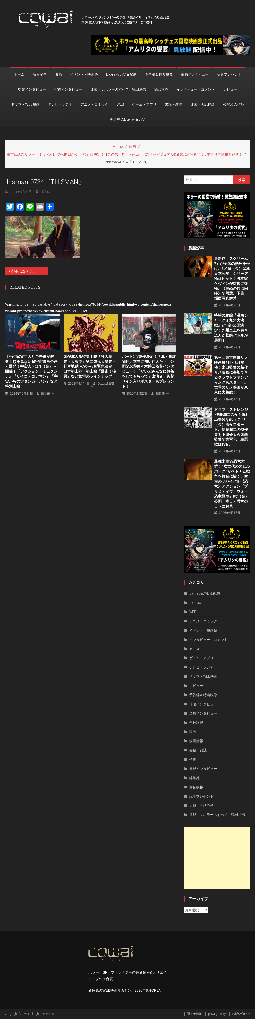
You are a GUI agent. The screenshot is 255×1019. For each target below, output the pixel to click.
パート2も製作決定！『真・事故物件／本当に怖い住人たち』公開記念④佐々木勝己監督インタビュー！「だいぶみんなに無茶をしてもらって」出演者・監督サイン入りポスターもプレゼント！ (149, 371)
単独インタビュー (195, 74)
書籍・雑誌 (173, 104)
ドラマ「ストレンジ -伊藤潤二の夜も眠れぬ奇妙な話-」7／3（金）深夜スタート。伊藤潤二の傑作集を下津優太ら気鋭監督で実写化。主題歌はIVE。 (231, 427)
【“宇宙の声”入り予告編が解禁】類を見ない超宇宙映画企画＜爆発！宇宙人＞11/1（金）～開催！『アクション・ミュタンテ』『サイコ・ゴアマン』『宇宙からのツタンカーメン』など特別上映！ (31, 371)
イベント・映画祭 (84, 74)
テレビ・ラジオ (60, 104)
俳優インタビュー (68, 89)
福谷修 (45, 191)
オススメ (196, 648)
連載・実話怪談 (203, 104)
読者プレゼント (229, 74)
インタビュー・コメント (196, 89)
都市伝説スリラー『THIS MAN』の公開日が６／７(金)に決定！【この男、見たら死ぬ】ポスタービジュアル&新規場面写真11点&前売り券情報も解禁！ (29, 271)
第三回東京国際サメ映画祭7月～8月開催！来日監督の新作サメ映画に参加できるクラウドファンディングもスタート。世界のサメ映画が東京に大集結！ (231, 375)
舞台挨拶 (161, 89)
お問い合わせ (241, 1014)
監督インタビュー (32, 89)
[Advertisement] (217, 858)
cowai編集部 (105, 383)
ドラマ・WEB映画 (25, 104)
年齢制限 (196, 722)
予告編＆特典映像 (159, 74)
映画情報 (196, 740)
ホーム (19, 74)
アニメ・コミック (94, 104)
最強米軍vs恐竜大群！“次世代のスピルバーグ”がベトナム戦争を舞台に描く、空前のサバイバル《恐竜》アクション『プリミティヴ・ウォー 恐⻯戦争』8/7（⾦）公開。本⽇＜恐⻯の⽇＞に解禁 (232, 483)
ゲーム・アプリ (144, 104)
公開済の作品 (233, 104)
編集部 (194, 777)
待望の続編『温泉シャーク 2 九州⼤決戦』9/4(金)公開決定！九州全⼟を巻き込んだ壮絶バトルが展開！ (231, 327)
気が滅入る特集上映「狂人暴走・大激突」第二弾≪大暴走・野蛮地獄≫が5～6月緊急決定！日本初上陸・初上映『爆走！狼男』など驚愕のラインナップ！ (90, 366)
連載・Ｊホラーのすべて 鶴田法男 (118, 89)
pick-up (195, 602)
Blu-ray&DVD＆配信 (121, 74)
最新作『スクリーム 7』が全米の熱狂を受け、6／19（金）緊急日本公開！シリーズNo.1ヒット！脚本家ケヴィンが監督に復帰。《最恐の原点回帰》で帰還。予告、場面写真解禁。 (232, 278)
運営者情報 (194, 1014)
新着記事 (40, 74)
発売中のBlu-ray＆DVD (127, 119)
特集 (192, 759)
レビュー (230, 89)
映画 (58, 74)
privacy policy (217, 1014)
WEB (120, 104)
